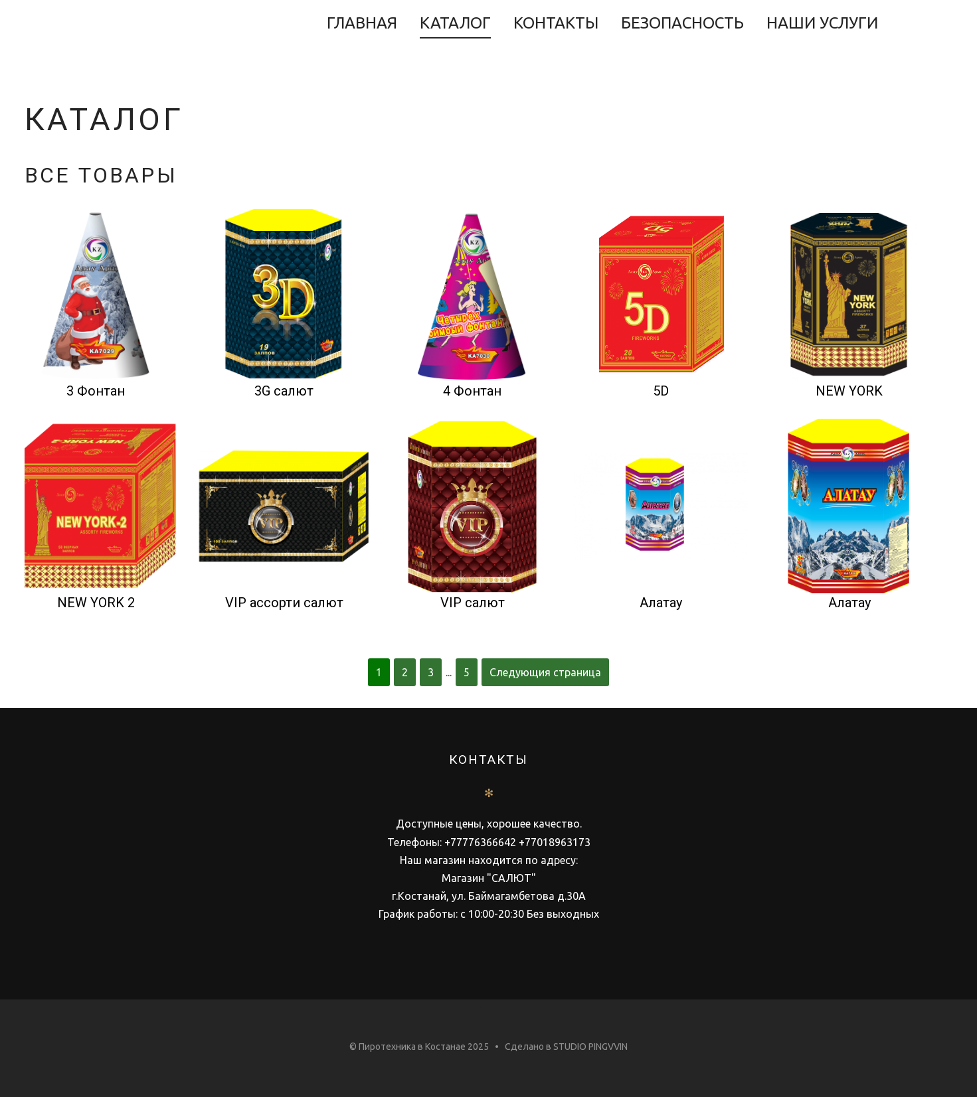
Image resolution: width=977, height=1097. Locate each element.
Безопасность (682, 23)
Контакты (555, 23)
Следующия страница (545, 672)
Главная (362, 23)
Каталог (455, 23)
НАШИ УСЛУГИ (822, 23)
